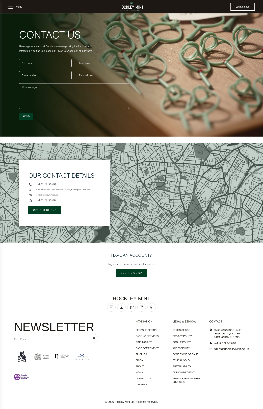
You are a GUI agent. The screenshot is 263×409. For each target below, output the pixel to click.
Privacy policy (182, 336)
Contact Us (143, 378)
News (139, 372)
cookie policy (181, 342)
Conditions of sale (185, 354)
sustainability (181, 366)
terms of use (181, 330)
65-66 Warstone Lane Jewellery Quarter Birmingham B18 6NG (225, 333)
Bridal (140, 360)
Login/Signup (242, 6)
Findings (141, 354)
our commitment (183, 372)
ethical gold (181, 360)
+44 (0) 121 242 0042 (222, 343)
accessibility (181, 348)
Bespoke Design (146, 330)
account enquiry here (80, 50)
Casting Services (147, 336)
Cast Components (147, 348)
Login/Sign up (131, 273)
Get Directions (44, 210)
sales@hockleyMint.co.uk (229, 349)
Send (26, 116)
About (140, 366)
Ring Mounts (144, 342)
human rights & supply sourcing (187, 380)
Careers (141, 384)
